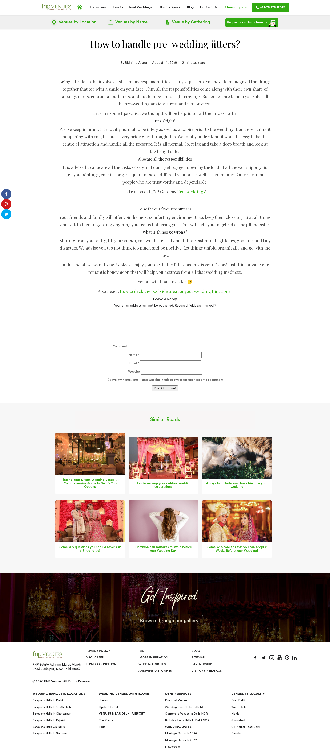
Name (134, 354)
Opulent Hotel (108, 707)
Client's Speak (169, 7)
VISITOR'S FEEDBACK (207, 670)
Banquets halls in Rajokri (48, 720)
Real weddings (191, 191)
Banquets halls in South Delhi (51, 707)
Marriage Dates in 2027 (181, 740)
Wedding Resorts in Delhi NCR (185, 707)
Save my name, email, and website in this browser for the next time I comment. (167, 379)
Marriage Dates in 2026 (181, 733)
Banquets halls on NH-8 (48, 726)
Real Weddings (140, 7)
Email (134, 363)
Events (118, 7)
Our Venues (97, 7)
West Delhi (238, 707)
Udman (103, 700)
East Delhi (238, 700)
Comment (120, 346)
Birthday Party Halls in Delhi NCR (187, 720)
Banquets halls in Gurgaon (49, 733)
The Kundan (106, 720)
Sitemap (198, 657)
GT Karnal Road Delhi (245, 726)
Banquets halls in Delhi (47, 700)
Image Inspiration (153, 657)
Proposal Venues (176, 700)
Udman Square (235, 7)
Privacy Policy (97, 650)
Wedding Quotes (152, 664)
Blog (190, 7)
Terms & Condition (101, 664)
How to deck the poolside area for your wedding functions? (176, 291)
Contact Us (208, 7)
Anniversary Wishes (154, 670)
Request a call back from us (252, 23)
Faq (141, 650)
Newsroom (172, 746)
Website (134, 371)
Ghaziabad (238, 720)
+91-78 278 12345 (270, 7)
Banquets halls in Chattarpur (51, 713)
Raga (102, 726)
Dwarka (236, 733)
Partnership (202, 664)
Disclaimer (94, 657)
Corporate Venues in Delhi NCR (186, 713)
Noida (235, 713)
